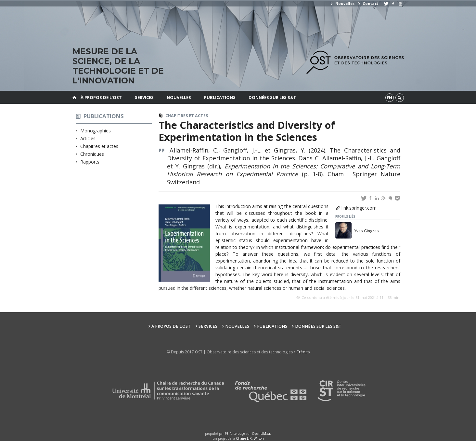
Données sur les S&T (272, 97)
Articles (88, 138)
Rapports (90, 162)
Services (144, 97)
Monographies (96, 131)
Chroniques (92, 154)
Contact (367, 3)
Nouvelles (342, 3)
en (389, 98)
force (237, 433)
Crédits (303, 352)
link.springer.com (359, 208)
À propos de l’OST (101, 97)
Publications (220, 97)
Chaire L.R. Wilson (250, 438)
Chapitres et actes (99, 146)
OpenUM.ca (261, 433)
